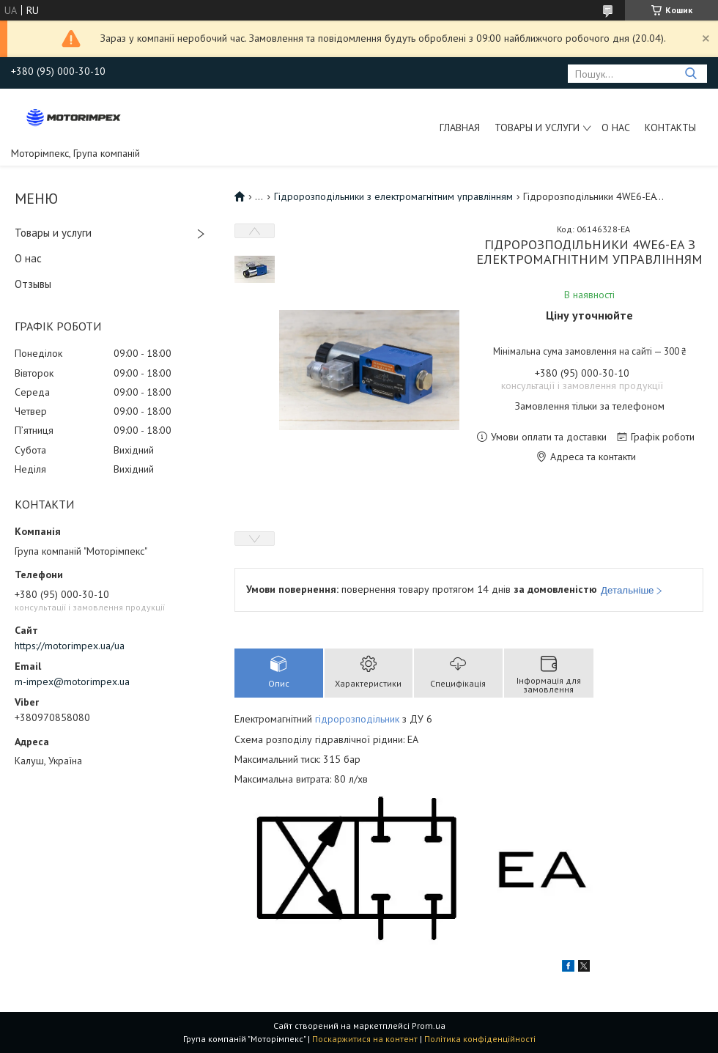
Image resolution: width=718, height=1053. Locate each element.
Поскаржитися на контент (365, 1038)
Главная (460, 127)
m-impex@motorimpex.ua (72, 681)
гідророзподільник (357, 718)
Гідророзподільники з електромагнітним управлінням (393, 196)
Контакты (670, 127)
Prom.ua (428, 1025)
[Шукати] (690, 73)
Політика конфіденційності (480, 1038)
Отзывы (33, 284)
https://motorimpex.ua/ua (70, 645)
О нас (616, 127)
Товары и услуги (537, 127)
